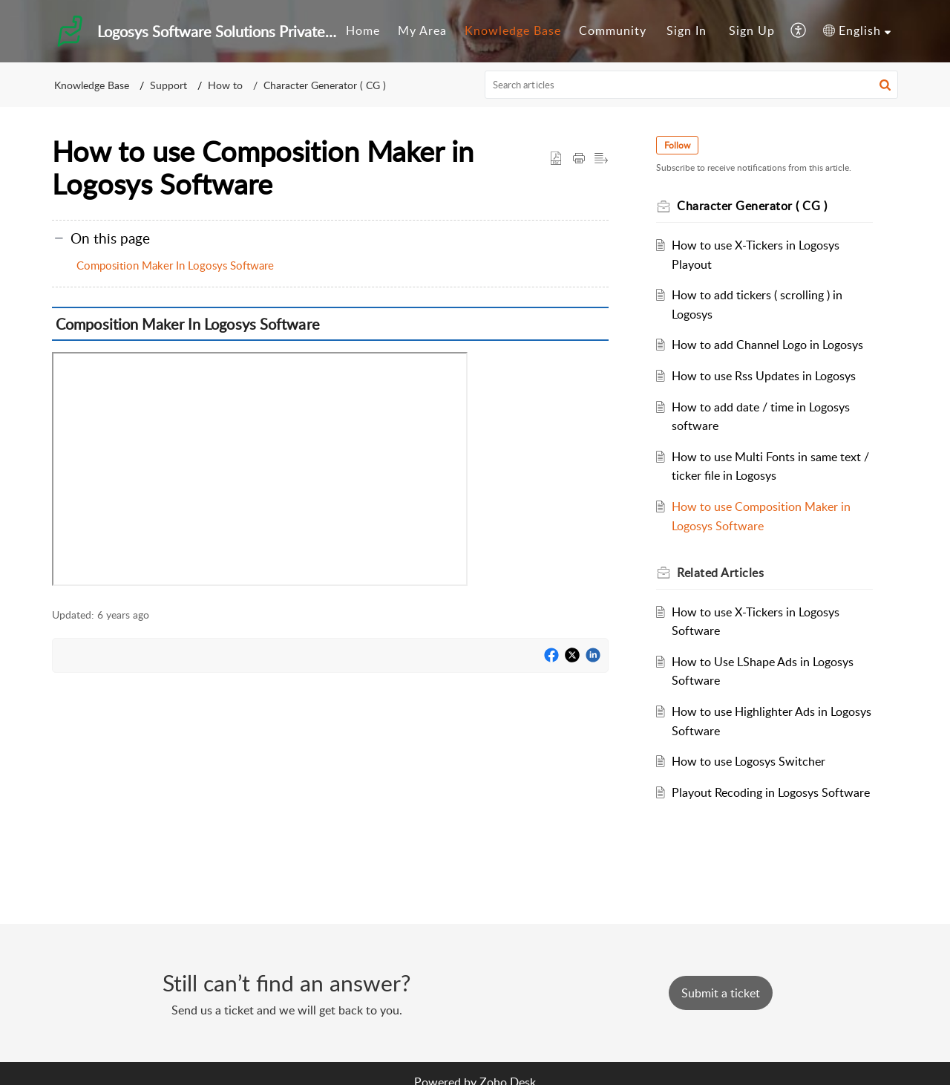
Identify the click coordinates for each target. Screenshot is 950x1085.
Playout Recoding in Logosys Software (771, 792)
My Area (422, 30)
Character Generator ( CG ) (324, 85)
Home (363, 30)
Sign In (686, 30)
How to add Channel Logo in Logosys (767, 344)
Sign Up (752, 30)
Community (612, 30)
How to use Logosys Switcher (748, 761)
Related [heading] (720, 572)
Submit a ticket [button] (720, 993)
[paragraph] (330, 449)
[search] (692, 85)
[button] (799, 31)
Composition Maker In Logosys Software (175, 265)
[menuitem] (363, 31)
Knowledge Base (513, 30)
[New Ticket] (721, 993)
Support (168, 85)
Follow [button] (677, 145)
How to (225, 85)
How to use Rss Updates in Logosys (764, 376)
